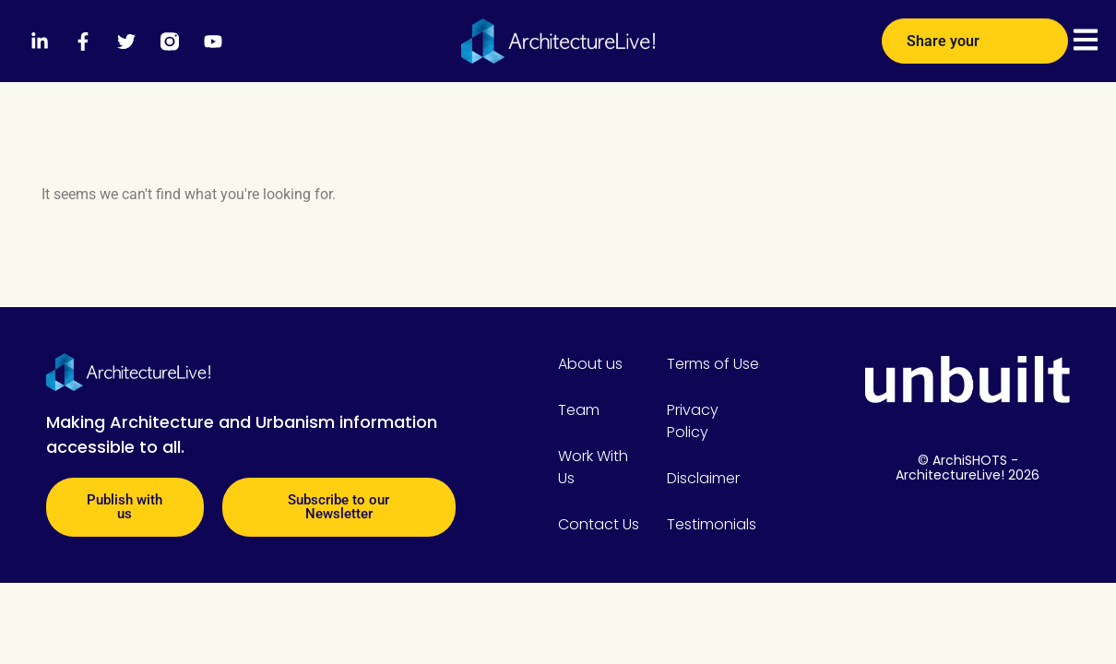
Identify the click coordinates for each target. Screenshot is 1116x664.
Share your (975, 34)
